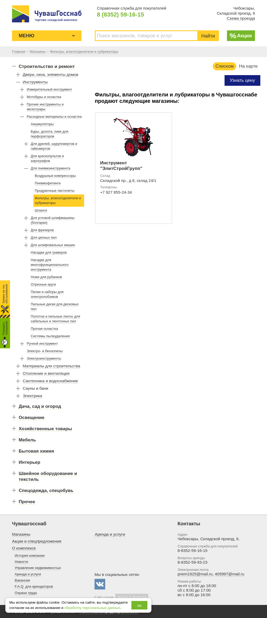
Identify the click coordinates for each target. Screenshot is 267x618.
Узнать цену (242, 80)
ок (140, 605)
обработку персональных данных (92, 608)
